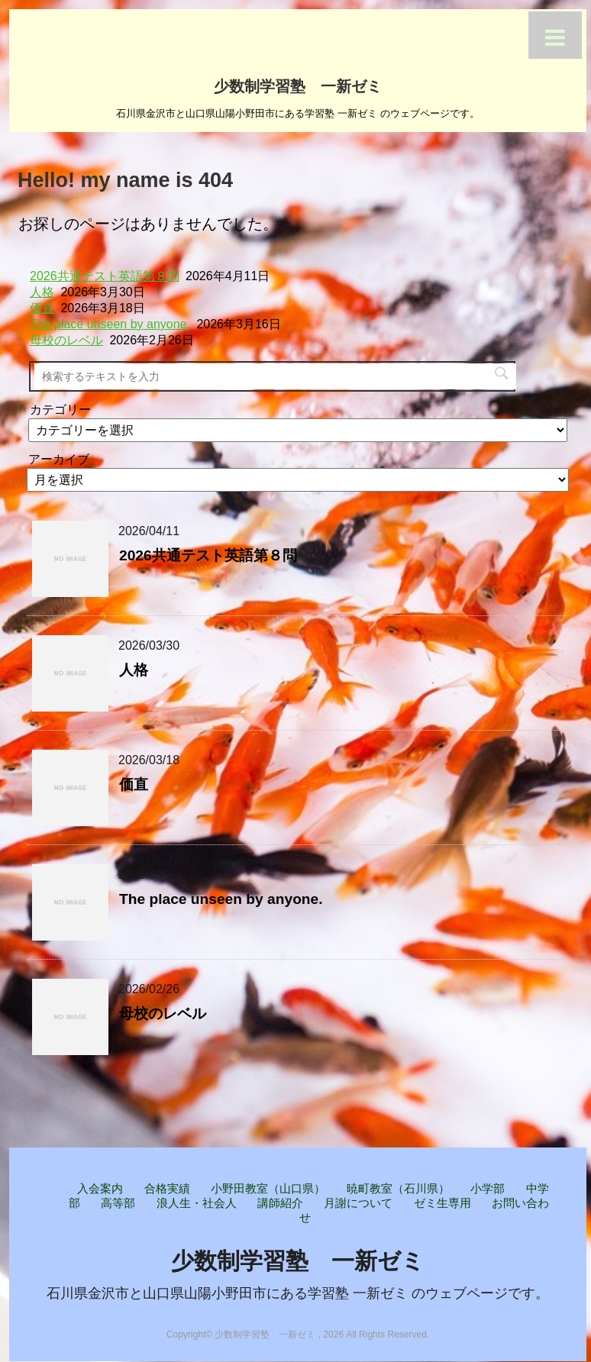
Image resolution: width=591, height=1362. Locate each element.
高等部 (118, 1202)
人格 (42, 292)
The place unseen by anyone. (110, 324)
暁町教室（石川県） (398, 1188)
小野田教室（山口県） (268, 1188)
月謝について (358, 1202)
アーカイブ (58, 459)
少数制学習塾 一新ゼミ (298, 84)
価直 (42, 308)
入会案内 (100, 1188)
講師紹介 (280, 1202)
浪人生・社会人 (197, 1202)
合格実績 (167, 1188)
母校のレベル (66, 340)
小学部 (487, 1188)
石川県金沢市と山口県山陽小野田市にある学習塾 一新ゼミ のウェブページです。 (298, 1293)
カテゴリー (60, 409)
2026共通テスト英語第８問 (104, 275)
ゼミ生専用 (442, 1202)
